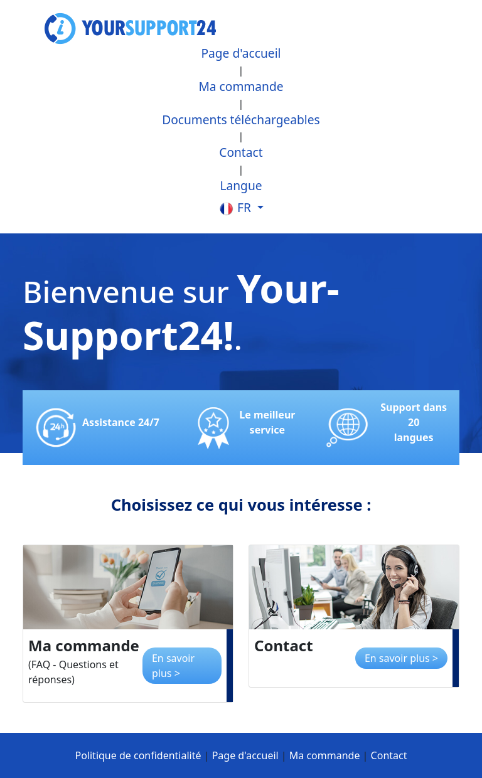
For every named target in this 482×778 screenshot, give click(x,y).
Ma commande (240, 86)
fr (236, 207)
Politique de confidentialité (138, 755)
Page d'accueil (241, 53)
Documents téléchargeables (241, 119)
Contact (240, 152)
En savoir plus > (173, 665)
